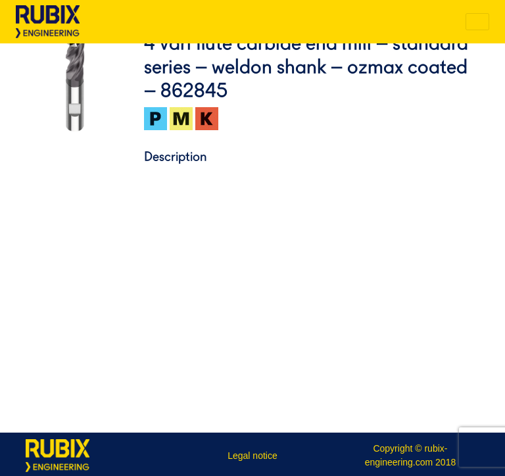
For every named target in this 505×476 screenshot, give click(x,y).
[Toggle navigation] (477, 21)
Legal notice (252, 455)
